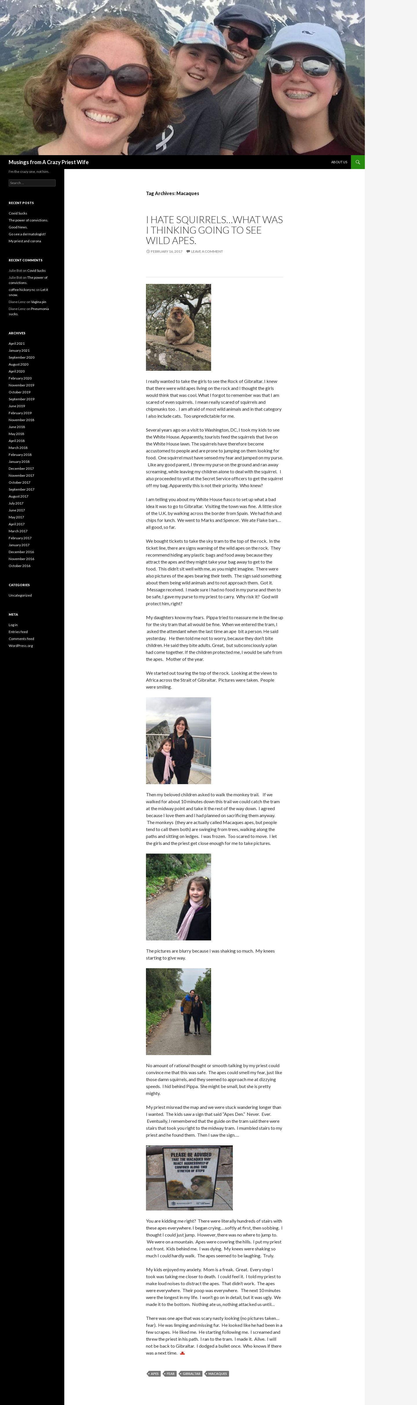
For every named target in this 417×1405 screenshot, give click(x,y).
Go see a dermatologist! (27, 234)
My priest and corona (25, 241)
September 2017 (21, 489)
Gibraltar (191, 1373)
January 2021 (19, 350)
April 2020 (17, 371)
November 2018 (21, 420)
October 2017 (19, 482)
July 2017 (16, 503)
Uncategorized (20, 595)
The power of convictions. (28, 220)
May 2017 (16, 517)
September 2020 (21, 357)
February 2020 (20, 378)
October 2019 (19, 392)
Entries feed (18, 632)
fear (171, 1373)
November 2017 (21, 475)
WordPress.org (21, 645)
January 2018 (19, 461)
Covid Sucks (18, 213)
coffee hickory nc (22, 289)
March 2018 (18, 447)
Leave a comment (207, 251)
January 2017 (19, 545)
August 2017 (18, 496)
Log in (13, 625)
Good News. (18, 227)
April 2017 (17, 524)
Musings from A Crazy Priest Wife (49, 162)
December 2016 (21, 552)
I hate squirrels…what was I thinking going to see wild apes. (214, 230)
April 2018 (17, 441)
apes (155, 1373)
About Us (339, 162)
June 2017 (17, 510)
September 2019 (21, 399)
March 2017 (18, 531)
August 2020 (18, 364)
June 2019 (17, 406)
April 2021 (17, 343)
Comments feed (21, 639)
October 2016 (19, 566)
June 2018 (17, 427)
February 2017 (20, 538)
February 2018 (20, 454)
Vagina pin (38, 302)
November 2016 (21, 559)
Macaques (218, 1373)
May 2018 (16, 434)
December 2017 (21, 468)
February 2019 (20, 413)
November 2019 (21, 385)
